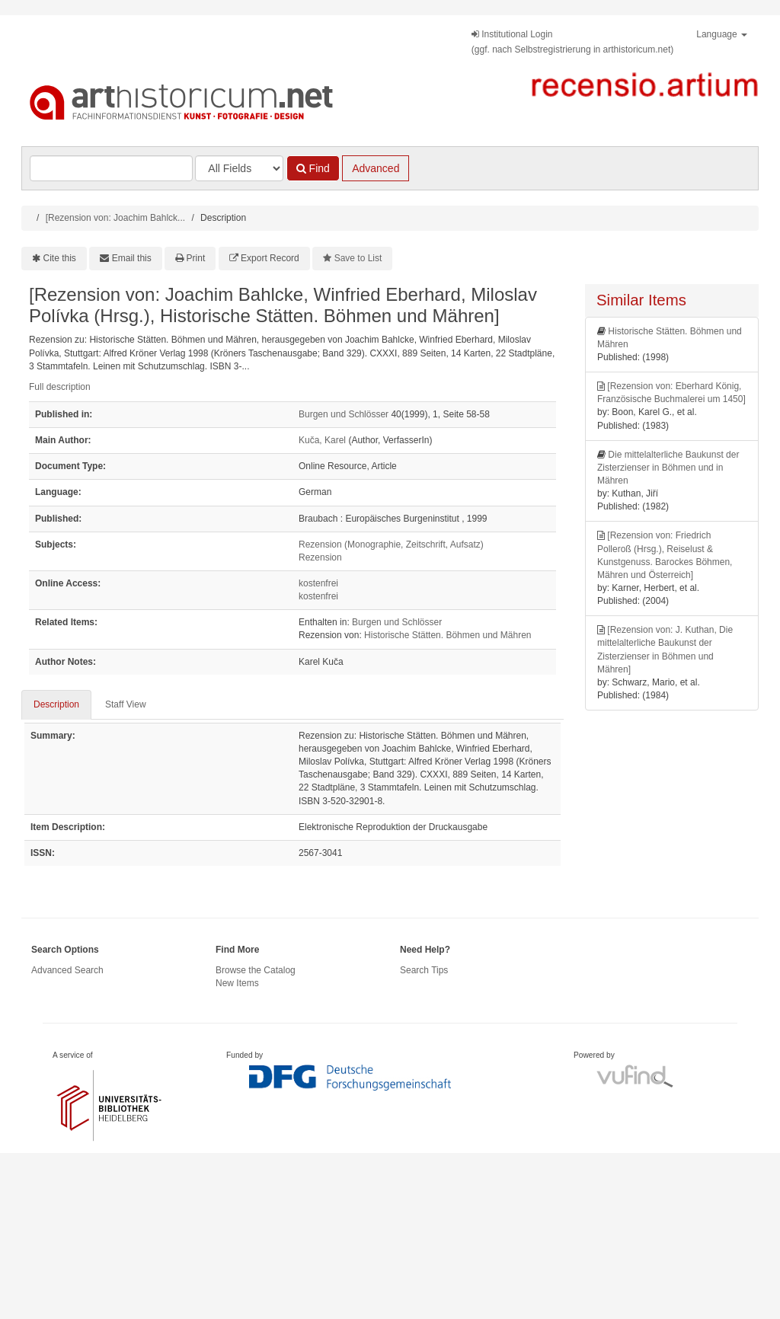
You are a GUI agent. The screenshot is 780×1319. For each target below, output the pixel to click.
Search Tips (424, 970)
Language (721, 34)
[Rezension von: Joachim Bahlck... (115, 217)
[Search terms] (111, 168)
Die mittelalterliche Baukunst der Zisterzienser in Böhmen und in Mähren (668, 467)
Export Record (270, 258)
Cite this (59, 258)
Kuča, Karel (322, 440)
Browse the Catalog (256, 970)
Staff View (125, 704)
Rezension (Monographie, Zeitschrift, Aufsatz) (391, 544)
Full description (60, 387)
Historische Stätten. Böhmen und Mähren (447, 635)
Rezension (320, 557)
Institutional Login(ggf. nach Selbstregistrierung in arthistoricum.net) (572, 42)
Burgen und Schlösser (343, 414)
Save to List (358, 258)
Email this (132, 258)
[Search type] (239, 168)
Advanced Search (67, 970)
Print (196, 258)
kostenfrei (318, 583)
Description (56, 704)
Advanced (375, 168)
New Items (237, 983)
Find (313, 168)
